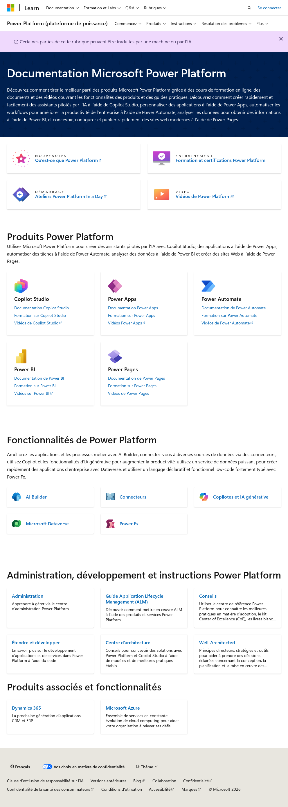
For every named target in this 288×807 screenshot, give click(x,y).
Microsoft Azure (123, 708)
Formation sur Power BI (35, 385)
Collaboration (164, 780)
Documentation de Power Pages (136, 378)
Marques (189, 789)
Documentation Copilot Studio (41, 307)
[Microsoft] (11, 8)
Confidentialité (196, 780)
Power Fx (129, 523)
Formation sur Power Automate (229, 315)
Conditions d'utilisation (121, 789)
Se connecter (269, 7)
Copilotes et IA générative (241, 497)
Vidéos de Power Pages (128, 393)
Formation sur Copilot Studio (40, 315)
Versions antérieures (108, 780)
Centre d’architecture (128, 642)
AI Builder (36, 497)
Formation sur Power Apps (131, 315)
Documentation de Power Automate (233, 307)
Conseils (208, 596)
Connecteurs (133, 497)
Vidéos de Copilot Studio (36, 323)
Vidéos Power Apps (125, 323)
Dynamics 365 (26, 708)
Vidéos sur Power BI (31, 393)
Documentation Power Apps (133, 307)
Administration (27, 596)
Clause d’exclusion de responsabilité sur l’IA (45, 780)
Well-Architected (217, 642)
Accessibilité (159, 789)
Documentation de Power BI (39, 378)
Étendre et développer (36, 642)
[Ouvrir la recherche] (249, 8)
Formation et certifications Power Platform (220, 160)
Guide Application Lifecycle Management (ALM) (134, 599)
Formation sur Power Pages (132, 385)
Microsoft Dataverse (47, 523)
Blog (137, 780)
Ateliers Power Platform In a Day (69, 196)
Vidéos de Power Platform (203, 196)
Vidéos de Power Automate (225, 323)
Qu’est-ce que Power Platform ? (68, 160)
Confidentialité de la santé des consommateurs (48, 789)
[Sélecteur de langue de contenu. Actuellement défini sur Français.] (20, 766)
